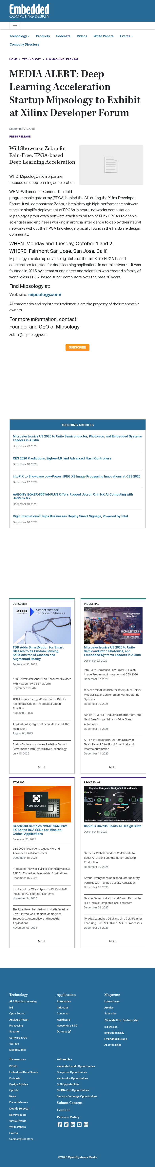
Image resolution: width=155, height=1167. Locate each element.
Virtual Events (17, 1121)
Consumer (63, 1013)
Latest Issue (112, 1001)
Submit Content (70, 1102)
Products (43, 36)
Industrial (62, 1008)
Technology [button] (20, 36)
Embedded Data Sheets (23, 1072)
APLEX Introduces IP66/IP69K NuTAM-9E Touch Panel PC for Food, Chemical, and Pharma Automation (109, 744)
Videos (82, 36)
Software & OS (18, 1038)
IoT (11, 1008)
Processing (16, 1026)
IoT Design (111, 1027)
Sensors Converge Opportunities (77, 1096)
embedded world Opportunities (76, 1066)
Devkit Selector (19, 1108)
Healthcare (63, 1020)
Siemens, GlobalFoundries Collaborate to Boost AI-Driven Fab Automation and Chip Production (110, 858)
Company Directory (24, 44)
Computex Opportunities (72, 1072)
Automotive (64, 1001)
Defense (64, 1031)
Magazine (112, 994)
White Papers (104, 36)
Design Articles (18, 1084)
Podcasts (63, 36)
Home (13, 59)
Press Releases (18, 1102)
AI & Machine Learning (62, 59)
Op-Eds (13, 1090)
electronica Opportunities (72, 1078)
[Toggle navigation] (15, 25)
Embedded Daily (114, 1033)
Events (13, 1133)
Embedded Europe (115, 1039)
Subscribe (77, 347)
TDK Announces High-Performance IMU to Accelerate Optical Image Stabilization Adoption (39, 704)
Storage (14, 1044)
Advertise (64, 1059)
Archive (109, 1008)
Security (14, 1031)
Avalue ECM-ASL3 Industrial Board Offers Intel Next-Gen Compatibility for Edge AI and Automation (112, 719)
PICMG (13, 1066)
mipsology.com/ (44, 294)
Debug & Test (17, 1050)
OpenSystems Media (82, 1157)
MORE (42, 767)
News (12, 1096)
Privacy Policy (68, 1117)
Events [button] (126, 36)
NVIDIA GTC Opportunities (73, 1090)
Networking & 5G (67, 1026)
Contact (63, 1110)
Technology (31, 59)
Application (66, 994)
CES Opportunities (68, 1084)
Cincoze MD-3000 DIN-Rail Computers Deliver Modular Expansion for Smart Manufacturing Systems (112, 695)
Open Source (17, 1013)
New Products (17, 1115)
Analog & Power (19, 1020)
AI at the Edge (113, 1045)
